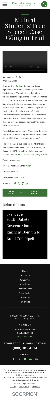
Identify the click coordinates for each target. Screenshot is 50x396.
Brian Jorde (16, 86)
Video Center (25, 293)
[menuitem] (13, 386)
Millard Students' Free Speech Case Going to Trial (25, 154)
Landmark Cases (25, 288)
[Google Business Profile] (30, 359)
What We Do (25, 275)
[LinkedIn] (36, 359)
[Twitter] (19, 359)
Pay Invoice (25, 302)
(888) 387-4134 (25, 347)
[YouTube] (25, 359)
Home (25, 271)
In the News (25, 284)
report (17, 160)
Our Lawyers (24, 280)
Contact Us (25, 297)
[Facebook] (13, 359)
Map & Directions (24, 336)
